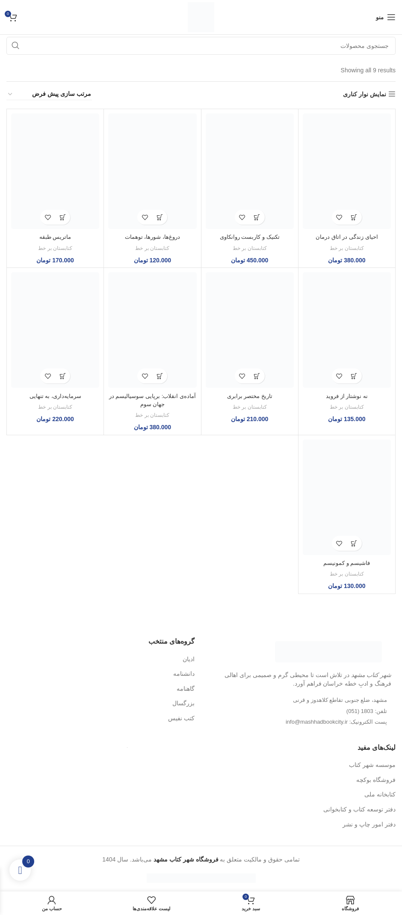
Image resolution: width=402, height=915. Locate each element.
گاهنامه (186, 688)
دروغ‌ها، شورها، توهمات (152, 236)
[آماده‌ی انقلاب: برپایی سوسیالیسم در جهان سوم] (152, 330)
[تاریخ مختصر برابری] (250, 330)
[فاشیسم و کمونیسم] (347, 497)
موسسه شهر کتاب (372, 764)
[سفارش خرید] (49, 94)
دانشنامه (184, 673)
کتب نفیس (181, 718)
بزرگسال (183, 703)
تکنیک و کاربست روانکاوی (249, 236)
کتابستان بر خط (346, 248)
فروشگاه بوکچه (376, 779)
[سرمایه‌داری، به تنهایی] (55, 330)
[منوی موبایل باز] (386, 17)
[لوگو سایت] (201, 16)
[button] (354, 217)
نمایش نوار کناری (364, 94)
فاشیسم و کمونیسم (346, 562)
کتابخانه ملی (380, 794)
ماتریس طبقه (55, 236)
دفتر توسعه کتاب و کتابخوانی (359, 809)
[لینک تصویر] (328, 651)
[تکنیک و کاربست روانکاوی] (250, 171)
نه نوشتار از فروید (346, 395)
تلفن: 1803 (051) (366, 711)
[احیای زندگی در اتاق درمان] (347, 171)
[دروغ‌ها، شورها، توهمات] (152, 171)
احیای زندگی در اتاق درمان (346, 236)
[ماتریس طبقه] (55, 171)
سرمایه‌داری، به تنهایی (55, 395)
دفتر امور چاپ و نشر (369, 824)
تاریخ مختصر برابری (250, 395)
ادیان (189, 659)
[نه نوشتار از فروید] (347, 330)
